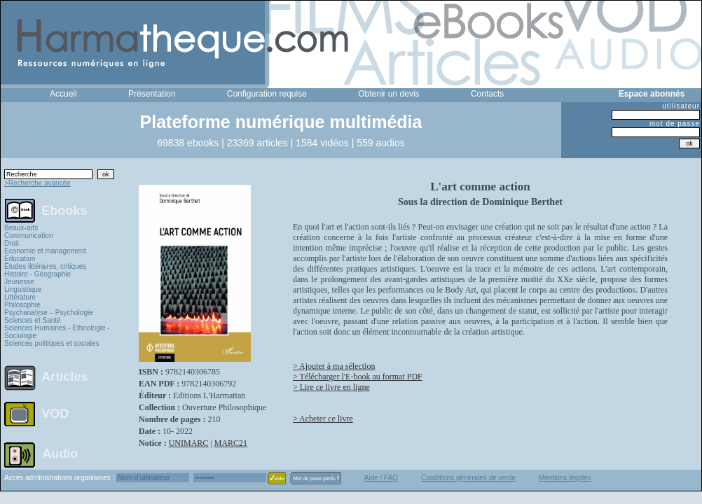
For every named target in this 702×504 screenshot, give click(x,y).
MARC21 (230, 443)
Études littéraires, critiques (45, 266)
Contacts (487, 94)
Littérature (20, 297)
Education (19, 258)
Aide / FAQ (381, 478)
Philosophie (22, 305)
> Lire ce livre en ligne (331, 387)
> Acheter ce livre (323, 419)
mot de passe (674, 123)
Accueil (63, 94)
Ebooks (64, 210)
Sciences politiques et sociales (51, 343)
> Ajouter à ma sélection (334, 366)
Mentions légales (565, 478)
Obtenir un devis (388, 94)
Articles (64, 377)
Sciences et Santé (32, 320)
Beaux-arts (21, 228)
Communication (28, 235)
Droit (11, 243)
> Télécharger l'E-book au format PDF (357, 377)
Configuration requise (267, 94)
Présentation (151, 94)
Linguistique (22, 289)
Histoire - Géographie (37, 274)
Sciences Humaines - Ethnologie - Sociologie (57, 332)
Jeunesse (19, 282)
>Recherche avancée (37, 183)
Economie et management (45, 251)
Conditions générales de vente (468, 478)
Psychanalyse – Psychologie (48, 312)
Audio (60, 453)
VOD (55, 414)
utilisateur (681, 106)
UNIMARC (189, 443)
